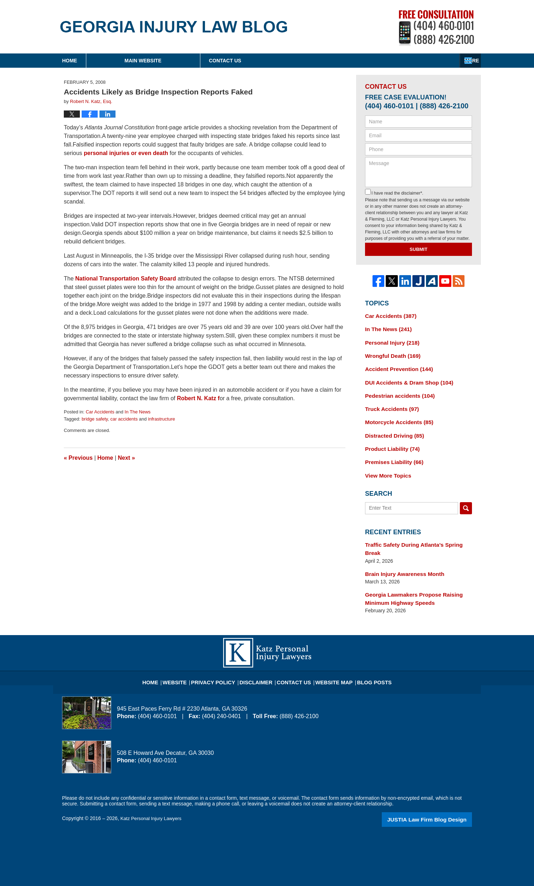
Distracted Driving (391, 428)
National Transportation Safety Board (126, 278)
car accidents (124, 419)
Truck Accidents (389, 403)
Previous (78, 458)
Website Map (329, 656)
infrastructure (161, 419)
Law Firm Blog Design (438, 796)
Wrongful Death (390, 353)
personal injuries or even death (126, 153)
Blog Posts (365, 656)
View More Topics (386, 465)
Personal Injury (389, 340)
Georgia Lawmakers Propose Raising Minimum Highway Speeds (409, 577)
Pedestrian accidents (396, 390)
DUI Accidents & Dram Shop (405, 378)
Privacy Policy (221, 656)
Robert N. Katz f (198, 398)
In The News (138, 411)
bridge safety (95, 419)
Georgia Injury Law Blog (173, 26)
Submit (418, 249)
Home (99, 60)
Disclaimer (259, 656)
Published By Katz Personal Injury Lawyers (436, 28)
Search (466, 497)
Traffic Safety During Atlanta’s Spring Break (416, 533)
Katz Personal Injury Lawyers (152, 796)
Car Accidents (100, 411)
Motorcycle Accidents (396, 415)
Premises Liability (391, 452)
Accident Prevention (395, 365)
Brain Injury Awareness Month (401, 553)
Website (186, 656)
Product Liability (389, 440)
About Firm (313, 60)
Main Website (202, 60)
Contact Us (422, 60)
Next (126, 458)
